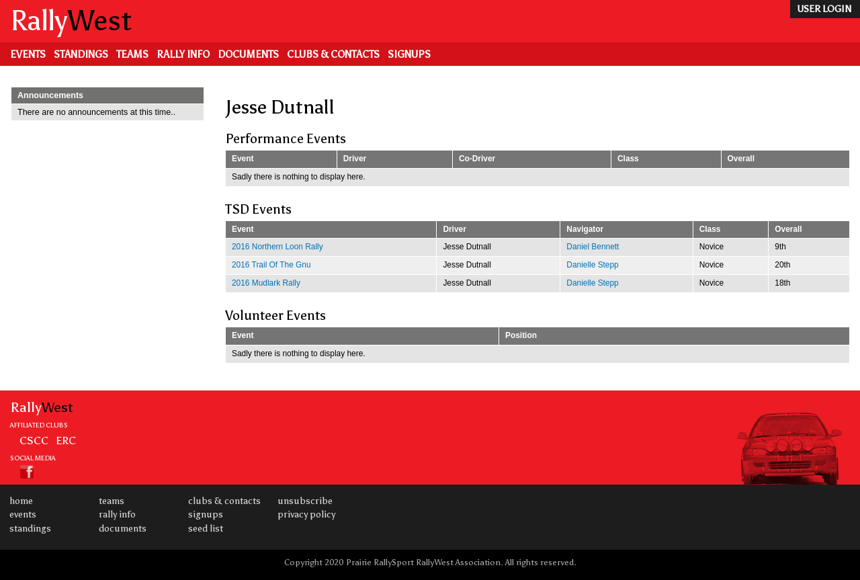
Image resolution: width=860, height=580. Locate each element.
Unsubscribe (305, 501)
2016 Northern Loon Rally (277, 246)
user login (824, 9)
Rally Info (183, 54)
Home (21, 501)
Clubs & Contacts (333, 54)
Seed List (205, 528)
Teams (132, 54)
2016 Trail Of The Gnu (271, 265)
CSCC (33, 440)
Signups (409, 54)
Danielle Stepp (592, 265)
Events (28, 54)
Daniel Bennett (592, 246)
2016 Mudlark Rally (266, 283)
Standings (81, 54)
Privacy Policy (306, 514)
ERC (66, 440)
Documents (248, 54)
